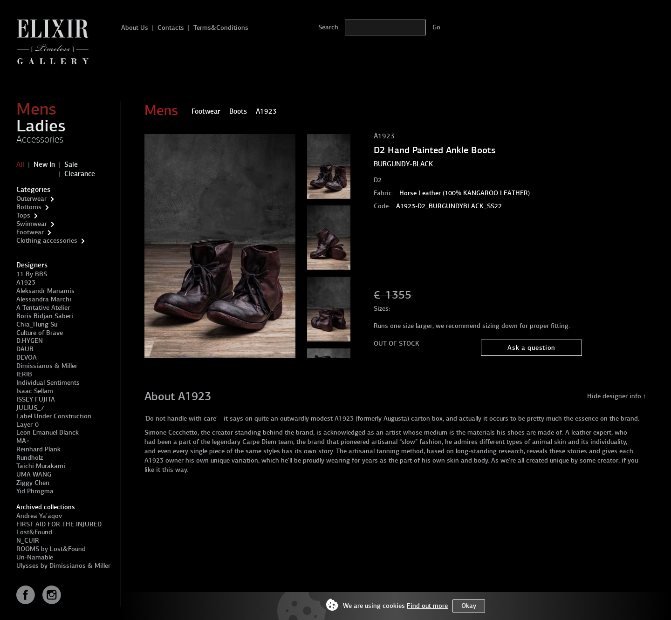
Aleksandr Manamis (45, 291)
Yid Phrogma (35, 491)
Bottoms (28, 207)
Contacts (170, 28)
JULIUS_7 (30, 408)
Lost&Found (34, 532)
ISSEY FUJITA (35, 399)
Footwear (30, 232)
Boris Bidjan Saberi (44, 316)
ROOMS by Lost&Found (51, 549)
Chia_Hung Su (36, 324)
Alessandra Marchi (43, 299)
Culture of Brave (39, 333)
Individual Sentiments (48, 383)
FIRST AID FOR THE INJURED (59, 524)
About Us (134, 28)
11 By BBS (31, 274)
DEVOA (26, 357)
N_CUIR (27, 541)
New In (44, 164)
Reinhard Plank (38, 449)
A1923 (25, 282)
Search (328, 27)
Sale (71, 164)
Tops (23, 215)
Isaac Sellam (34, 391)
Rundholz (29, 458)
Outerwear (31, 199)
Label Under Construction (53, 416)
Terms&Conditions (220, 28)
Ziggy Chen (32, 483)
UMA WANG (33, 474)
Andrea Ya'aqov (39, 516)
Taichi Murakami (40, 466)
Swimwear (31, 224)
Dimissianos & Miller (46, 366)
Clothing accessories (46, 241)
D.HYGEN (29, 341)
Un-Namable (34, 557)
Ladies (41, 126)
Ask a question (531, 348)
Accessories (39, 139)
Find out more (427, 606)
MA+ (23, 441)
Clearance (79, 174)
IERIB (24, 374)
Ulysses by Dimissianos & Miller (63, 566)
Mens (36, 109)
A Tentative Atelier (43, 308)
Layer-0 (27, 425)
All (20, 164)
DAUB (25, 349)
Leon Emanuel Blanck (47, 432)
